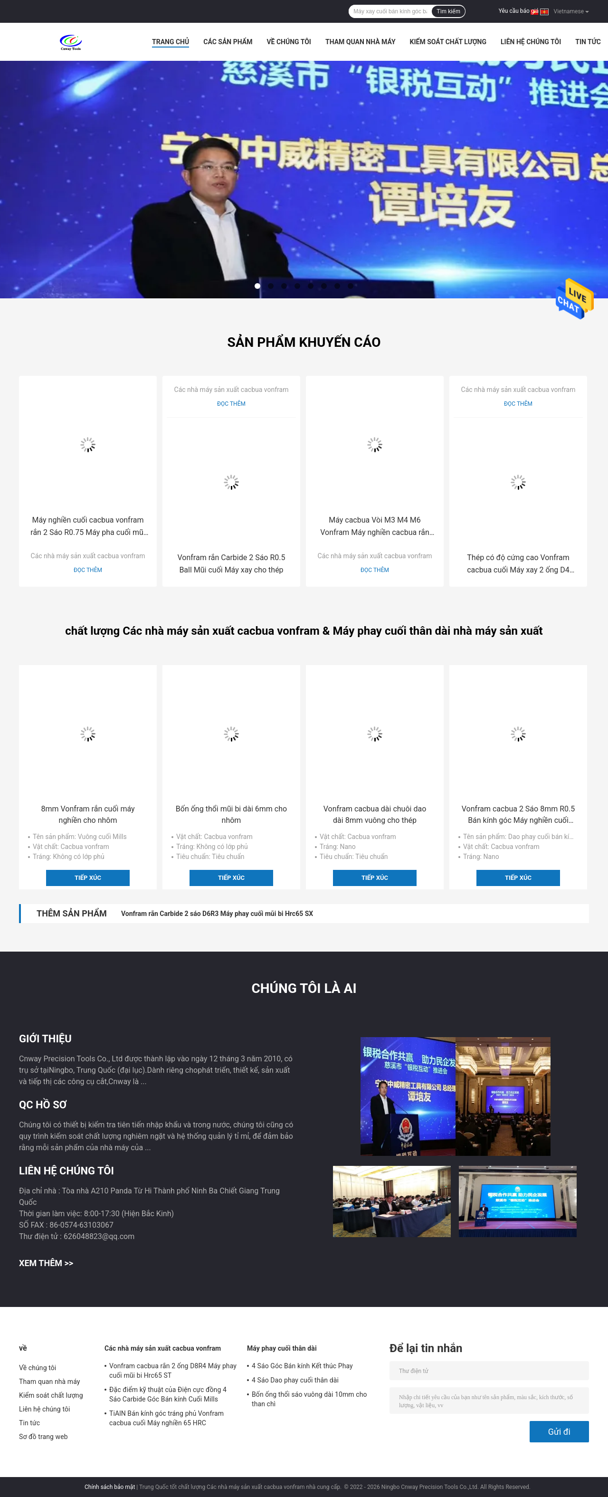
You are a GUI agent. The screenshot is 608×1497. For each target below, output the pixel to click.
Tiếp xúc (88, 877)
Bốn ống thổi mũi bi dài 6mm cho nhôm (231, 814)
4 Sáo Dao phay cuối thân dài (295, 1380)
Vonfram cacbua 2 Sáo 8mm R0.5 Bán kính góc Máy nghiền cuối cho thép (518, 815)
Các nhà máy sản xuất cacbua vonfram (88, 556)
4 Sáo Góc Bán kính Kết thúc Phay (302, 1366)
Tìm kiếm (448, 11)
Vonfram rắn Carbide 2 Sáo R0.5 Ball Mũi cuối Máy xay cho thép (231, 563)
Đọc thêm (88, 570)
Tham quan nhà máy (360, 42)
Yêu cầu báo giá (519, 11)
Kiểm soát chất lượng (448, 42)
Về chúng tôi (288, 42)
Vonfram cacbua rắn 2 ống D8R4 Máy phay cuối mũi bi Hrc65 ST (173, 1370)
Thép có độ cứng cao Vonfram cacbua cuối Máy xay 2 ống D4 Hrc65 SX (518, 564)
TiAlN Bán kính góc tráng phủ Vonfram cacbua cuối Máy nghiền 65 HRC (166, 1418)
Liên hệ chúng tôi (531, 42)
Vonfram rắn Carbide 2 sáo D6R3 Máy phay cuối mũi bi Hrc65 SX (217, 913)
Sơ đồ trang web (43, 1436)
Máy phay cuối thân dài (282, 1348)
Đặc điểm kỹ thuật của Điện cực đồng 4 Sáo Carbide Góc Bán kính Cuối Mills (168, 1394)
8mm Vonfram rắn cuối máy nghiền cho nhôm (87, 814)
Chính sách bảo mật (110, 1487)
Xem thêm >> (46, 1263)
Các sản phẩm (227, 42)
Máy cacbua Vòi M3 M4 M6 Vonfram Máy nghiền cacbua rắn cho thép (374, 527)
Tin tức (588, 42)
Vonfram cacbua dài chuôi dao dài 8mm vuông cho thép (375, 814)
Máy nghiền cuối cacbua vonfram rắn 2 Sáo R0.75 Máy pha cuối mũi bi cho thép (87, 527)
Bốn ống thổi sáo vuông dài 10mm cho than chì (309, 1399)
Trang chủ (170, 42)
